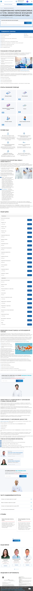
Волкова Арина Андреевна (14, 461)
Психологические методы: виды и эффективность (9, 38)
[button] (14, 538)
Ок (29, 588)
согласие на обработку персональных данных (18, 590)
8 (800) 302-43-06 (21, 1)
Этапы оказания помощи (5, 35)
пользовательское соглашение (5, 590)
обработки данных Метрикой (18, 589)
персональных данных (18, 24)
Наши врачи (26, 35)
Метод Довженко (4, 189)
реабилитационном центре (25, 70)
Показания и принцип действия (6, 34)
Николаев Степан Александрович (15, 452)
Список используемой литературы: (6, 45)
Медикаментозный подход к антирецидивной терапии (9, 41)
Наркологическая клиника (4, 421)
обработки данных (11, 589)
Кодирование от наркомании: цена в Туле (7, 44)
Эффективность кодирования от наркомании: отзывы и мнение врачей (12, 42)
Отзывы (26, 34)
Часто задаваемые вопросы (5, 47)
